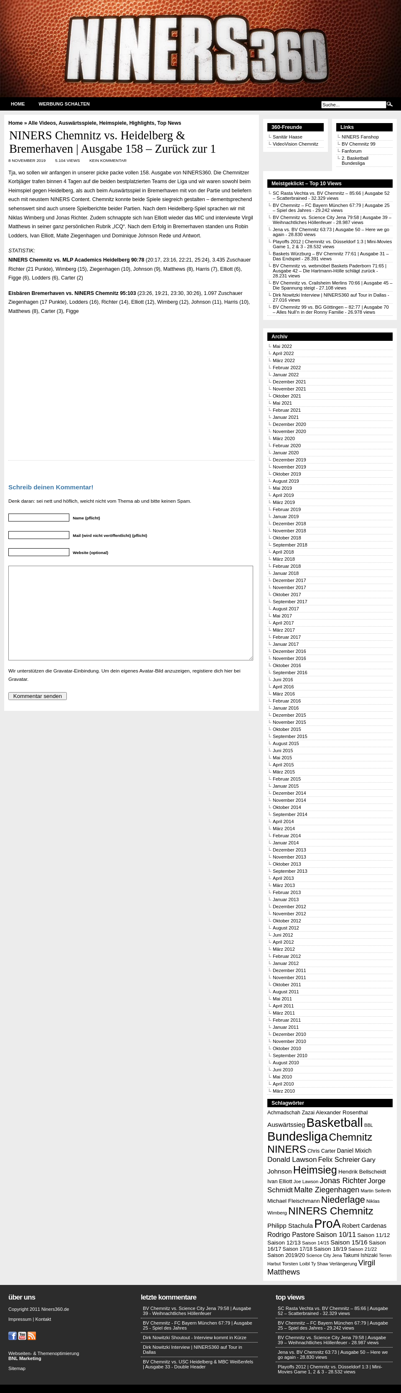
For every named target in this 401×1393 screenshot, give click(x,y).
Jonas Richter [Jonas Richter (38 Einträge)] (343, 1180)
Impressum (19, 1319)
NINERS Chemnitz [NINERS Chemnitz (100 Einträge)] (330, 1211)
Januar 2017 (286, 644)
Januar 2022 (286, 374)
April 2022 (283, 353)
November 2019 (289, 466)
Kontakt (43, 1319)
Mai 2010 (282, 1076)
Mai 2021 (282, 403)
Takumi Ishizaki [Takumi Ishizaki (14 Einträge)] (360, 1255)
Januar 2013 (286, 899)
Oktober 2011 (287, 984)
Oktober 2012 (287, 920)
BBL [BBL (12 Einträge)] (368, 1125)
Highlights (141, 123)
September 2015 (290, 736)
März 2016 (284, 693)
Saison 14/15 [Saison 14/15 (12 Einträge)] (315, 1242)
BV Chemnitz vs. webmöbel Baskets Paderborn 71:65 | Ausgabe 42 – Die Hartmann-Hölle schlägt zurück (329, 268)
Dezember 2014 (289, 793)
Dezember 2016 (289, 651)
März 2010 (284, 1090)
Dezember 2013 (289, 849)
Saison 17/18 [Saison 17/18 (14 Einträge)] (297, 1249)
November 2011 (289, 977)
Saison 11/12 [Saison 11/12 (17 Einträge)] (373, 1235)
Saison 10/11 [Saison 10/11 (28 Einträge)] (336, 1234)
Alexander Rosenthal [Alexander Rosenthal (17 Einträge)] (342, 1112)
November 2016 (289, 658)
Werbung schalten (64, 103)
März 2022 (284, 360)
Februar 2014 (287, 835)
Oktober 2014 (287, 807)
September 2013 (290, 871)
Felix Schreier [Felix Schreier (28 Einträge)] (339, 1159)
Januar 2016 (286, 707)
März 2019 (284, 502)
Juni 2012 (283, 934)
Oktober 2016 (287, 665)
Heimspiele (112, 123)
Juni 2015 (283, 750)
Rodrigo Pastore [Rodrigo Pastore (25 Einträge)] (291, 1234)
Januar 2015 (286, 785)
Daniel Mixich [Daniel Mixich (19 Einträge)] (354, 1150)
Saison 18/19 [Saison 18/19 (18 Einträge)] (330, 1249)
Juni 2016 (283, 679)
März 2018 (284, 559)
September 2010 (290, 1055)
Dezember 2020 (289, 424)
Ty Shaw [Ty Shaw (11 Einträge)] (319, 1263)
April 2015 (283, 764)
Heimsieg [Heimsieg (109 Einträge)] (315, 1170)
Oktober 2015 (287, 729)
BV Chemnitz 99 (359, 143)
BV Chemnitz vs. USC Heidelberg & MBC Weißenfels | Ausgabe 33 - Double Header (198, 1364)
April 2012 (283, 942)
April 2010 (283, 1083)
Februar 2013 (287, 892)
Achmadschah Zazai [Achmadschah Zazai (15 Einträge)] (291, 1113)
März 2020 (284, 438)
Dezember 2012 (289, 906)
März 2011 (284, 1012)
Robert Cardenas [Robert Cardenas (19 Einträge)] (364, 1225)
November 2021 (289, 388)
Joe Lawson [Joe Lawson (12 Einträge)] (306, 1181)
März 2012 (284, 949)
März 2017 (284, 629)
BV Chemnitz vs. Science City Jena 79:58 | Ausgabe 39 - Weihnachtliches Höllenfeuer (197, 1311)
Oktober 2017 (287, 594)
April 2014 (283, 821)
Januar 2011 (286, 1027)
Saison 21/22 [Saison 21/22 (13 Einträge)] (362, 1249)
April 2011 (283, 1005)
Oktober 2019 (287, 473)
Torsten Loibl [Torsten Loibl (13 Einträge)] (296, 1263)
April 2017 (283, 622)
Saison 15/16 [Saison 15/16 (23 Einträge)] (349, 1242)
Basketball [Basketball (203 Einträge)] (335, 1122)
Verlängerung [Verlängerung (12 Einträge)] (343, 1263)
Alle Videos (42, 123)
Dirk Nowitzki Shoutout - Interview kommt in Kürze (194, 1337)
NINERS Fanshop (360, 136)
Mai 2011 (282, 998)
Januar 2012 (286, 963)
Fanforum (352, 151)
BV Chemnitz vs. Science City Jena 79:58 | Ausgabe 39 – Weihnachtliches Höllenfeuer (332, 1340)
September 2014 (290, 814)
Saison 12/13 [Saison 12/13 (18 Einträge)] (284, 1242)
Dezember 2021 (289, 381)
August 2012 (286, 927)
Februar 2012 (287, 956)
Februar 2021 (287, 410)
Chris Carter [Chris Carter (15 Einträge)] (321, 1151)
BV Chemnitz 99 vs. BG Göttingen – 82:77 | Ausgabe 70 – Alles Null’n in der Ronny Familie (331, 310)
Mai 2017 (282, 615)
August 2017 (286, 608)
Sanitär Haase (287, 136)
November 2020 (289, 431)
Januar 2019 (286, 516)
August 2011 (286, 991)
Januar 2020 (286, 452)
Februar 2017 (287, 637)
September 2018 (290, 544)
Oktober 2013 (287, 864)
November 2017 (289, 587)
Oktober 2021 (287, 395)
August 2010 (286, 1062)
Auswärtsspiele (77, 123)
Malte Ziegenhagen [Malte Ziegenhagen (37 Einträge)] (326, 1189)
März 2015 (284, 771)
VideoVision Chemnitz (295, 143)
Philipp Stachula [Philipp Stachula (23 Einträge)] (290, 1225)
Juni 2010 (283, 1069)
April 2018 (283, 551)
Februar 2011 (287, 1020)
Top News (169, 123)
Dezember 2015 (289, 715)
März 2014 (284, 828)
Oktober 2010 (287, 1048)
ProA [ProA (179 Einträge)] (327, 1223)
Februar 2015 (287, 778)
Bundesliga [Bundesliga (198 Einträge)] (297, 1136)
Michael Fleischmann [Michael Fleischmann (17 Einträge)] (293, 1201)
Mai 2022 (282, 346)
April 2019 (283, 495)
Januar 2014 (286, 842)
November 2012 (289, 913)
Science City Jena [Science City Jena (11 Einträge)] (324, 1255)
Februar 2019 (287, 509)
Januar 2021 (286, 417)
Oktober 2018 (287, 537)
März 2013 (284, 885)
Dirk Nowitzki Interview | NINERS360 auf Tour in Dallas (329, 294)
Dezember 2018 (289, 523)
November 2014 (289, 800)
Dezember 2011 (289, 970)
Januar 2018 (286, 573)
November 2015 (289, 722)
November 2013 (289, 856)
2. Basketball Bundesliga (355, 161)
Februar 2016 (287, 700)
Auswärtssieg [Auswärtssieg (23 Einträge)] (286, 1124)
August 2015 (286, 743)
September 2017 (290, 601)
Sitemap (16, 1368)
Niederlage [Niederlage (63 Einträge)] (343, 1199)
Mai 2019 (282, 488)
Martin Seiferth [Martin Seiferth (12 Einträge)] (375, 1190)
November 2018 (289, 530)
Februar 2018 (287, 566)
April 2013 (283, 878)
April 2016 (283, 686)
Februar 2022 (287, 367)
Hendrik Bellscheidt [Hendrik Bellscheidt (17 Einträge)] (362, 1172)
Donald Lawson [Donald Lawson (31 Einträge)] (292, 1159)
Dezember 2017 (289, 580)
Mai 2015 (282, 757)
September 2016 (290, 672)
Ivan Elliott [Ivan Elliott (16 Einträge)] (279, 1181)
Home (18, 103)
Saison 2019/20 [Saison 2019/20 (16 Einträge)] (286, 1255)
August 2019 (286, 481)
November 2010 (289, 1041)
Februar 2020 (287, 445)
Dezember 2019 (289, 459)
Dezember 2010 (289, 1034)
